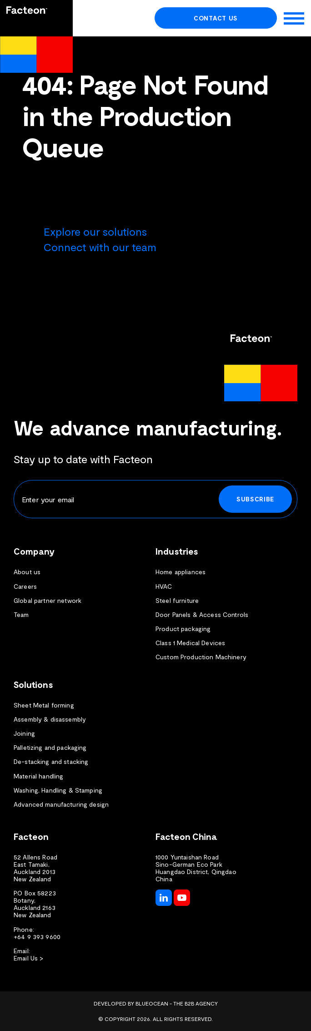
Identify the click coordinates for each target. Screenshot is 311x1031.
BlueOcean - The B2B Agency (176, 1003)
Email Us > (28, 958)
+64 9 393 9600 (37, 936)
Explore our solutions (95, 231)
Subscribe (255, 499)
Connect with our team (100, 246)
